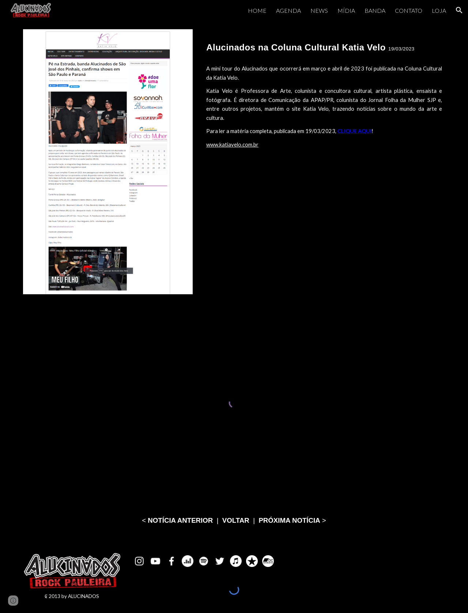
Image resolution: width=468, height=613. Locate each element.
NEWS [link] (319, 10)
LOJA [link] (439, 10)
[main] (324, 44)
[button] (459, 10)
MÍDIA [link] (346, 10)
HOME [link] (257, 10)
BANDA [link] (375, 10)
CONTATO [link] (408, 10)
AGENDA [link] (288, 10)
